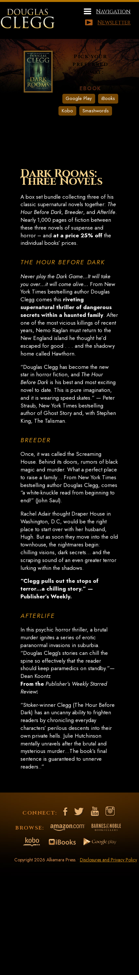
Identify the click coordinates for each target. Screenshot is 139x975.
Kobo (67, 110)
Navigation (113, 11)
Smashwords (95, 110)
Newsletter (114, 22)
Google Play (79, 98)
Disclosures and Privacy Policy (108, 859)
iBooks (108, 98)
